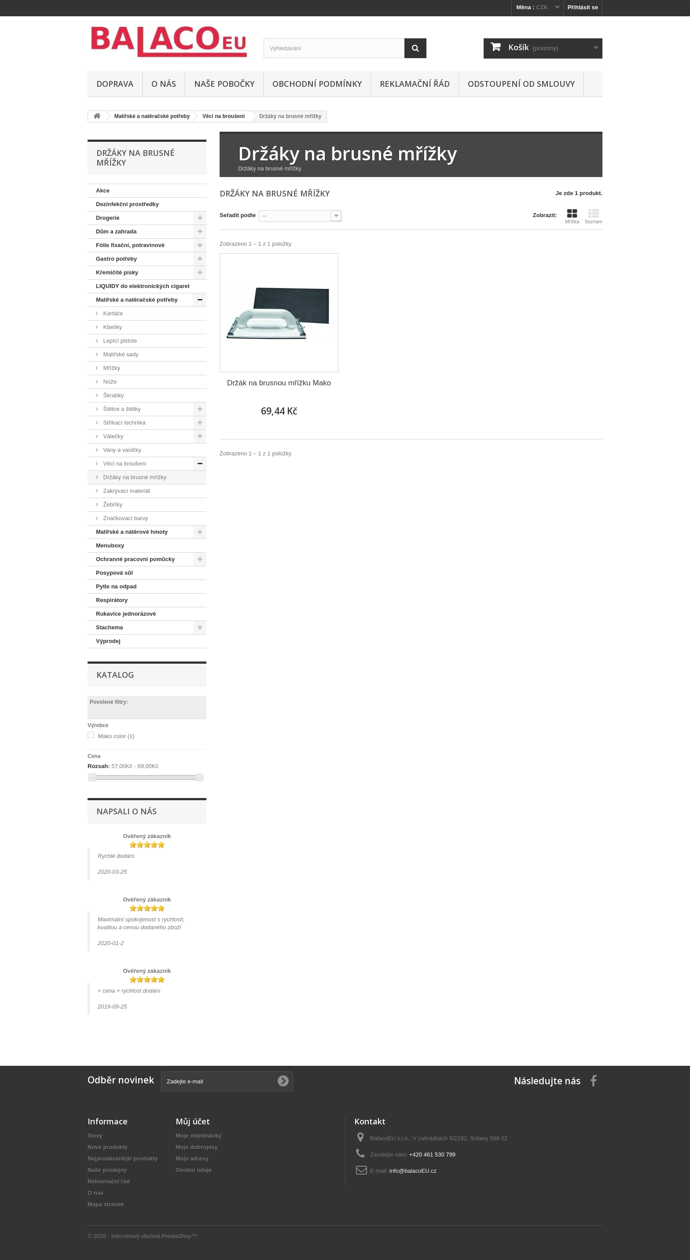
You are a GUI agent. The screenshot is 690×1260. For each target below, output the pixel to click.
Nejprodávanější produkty (123, 1158)
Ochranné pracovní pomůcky (135, 559)
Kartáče (112, 313)
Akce (103, 190)
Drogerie (107, 217)
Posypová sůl (114, 572)
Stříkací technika (124, 422)
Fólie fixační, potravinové (130, 245)
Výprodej (108, 641)
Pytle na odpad (116, 586)
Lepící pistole (119, 340)
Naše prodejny (107, 1170)
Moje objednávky (199, 1135)
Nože (109, 381)
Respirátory (112, 600)
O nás (163, 83)
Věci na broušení (124, 463)
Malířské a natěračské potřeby (137, 299)
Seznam (593, 216)
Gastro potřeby (116, 258)
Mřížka (572, 216)
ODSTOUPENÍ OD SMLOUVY (521, 83)
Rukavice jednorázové (126, 613)
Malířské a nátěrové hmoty (132, 531)
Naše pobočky (224, 83)
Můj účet (193, 1121)
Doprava (114, 83)
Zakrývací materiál (126, 491)
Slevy (95, 1135)
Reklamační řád (415, 83)
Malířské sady (120, 354)
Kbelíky (112, 327)
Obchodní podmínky (317, 83)
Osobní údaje (194, 1170)
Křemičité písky (117, 272)
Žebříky (112, 504)
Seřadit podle (238, 215)
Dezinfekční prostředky (127, 204)
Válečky (112, 436)
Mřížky (111, 368)
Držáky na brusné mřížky (134, 477)
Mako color (116, 736)
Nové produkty (108, 1147)
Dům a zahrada (116, 231)
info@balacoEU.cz (413, 1171)
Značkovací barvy (125, 518)
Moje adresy (192, 1158)
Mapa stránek (106, 1204)
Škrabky (113, 395)
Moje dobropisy (197, 1147)
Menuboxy (110, 545)
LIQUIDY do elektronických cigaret (143, 286)
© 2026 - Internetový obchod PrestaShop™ (142, 1236)
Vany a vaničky (121, 450)
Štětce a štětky (121, 409)
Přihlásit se (583, 7)
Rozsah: (99, 766)
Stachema (109, 627)
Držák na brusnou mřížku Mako (279, 383)
